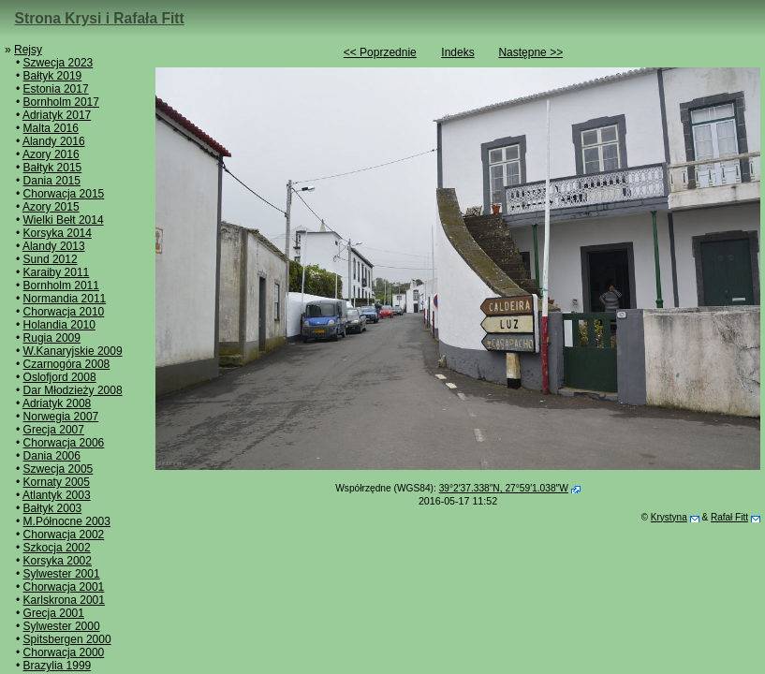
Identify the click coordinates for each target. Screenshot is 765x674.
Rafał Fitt (729, 517)
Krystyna (669, 517)
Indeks (457, 52)
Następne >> (530, 52)
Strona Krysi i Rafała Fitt (99, 18)
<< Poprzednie (380, 52)
